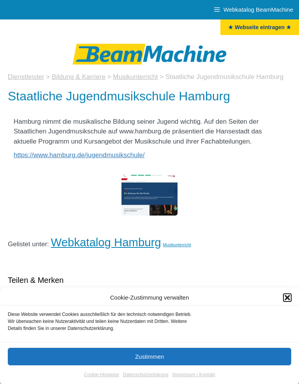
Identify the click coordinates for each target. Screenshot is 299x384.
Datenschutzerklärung (146, 377)
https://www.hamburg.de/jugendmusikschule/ (79, 155)
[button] (287, 300)
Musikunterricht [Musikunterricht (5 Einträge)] (177, 244)
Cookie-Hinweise (101, 377)
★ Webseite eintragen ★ (259, 27)
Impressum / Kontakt (193, 377)
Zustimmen (149, 359)
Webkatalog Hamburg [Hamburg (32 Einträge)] (106, 242)
